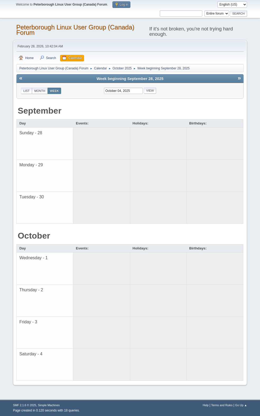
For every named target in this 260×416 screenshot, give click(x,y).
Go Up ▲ (241, 405)
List (26, 90)
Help (205, 405)
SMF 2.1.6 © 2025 (24, 405)
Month (39, 90)
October (34, 235)
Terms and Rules (221, 405)
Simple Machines (49, 405)
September (39, 110)
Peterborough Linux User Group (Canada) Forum (75, 30)
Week (54, 90)
